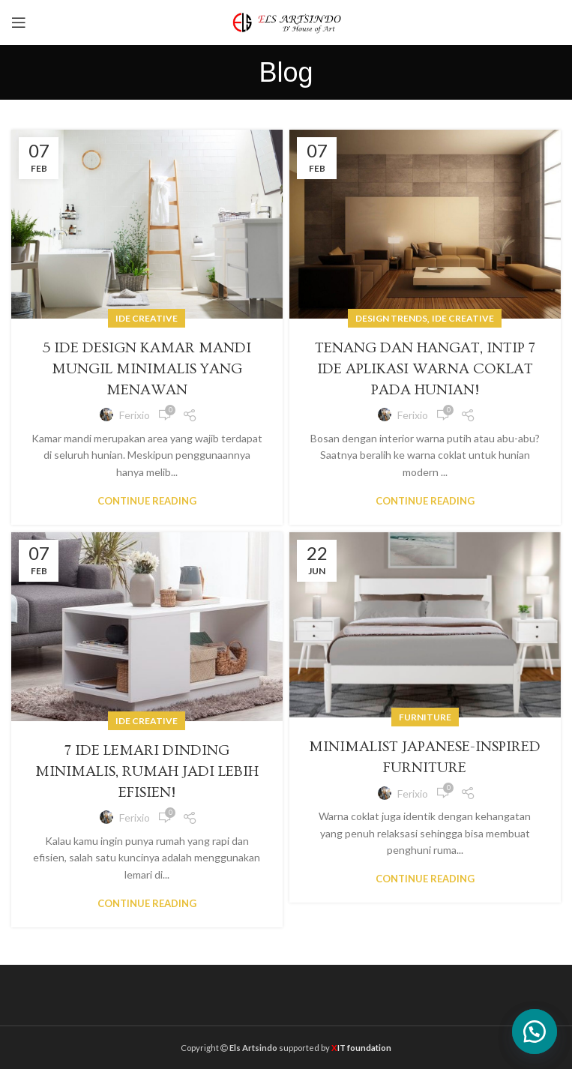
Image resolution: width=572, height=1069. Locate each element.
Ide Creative (146, 318)
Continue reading (146, 501)
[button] (534, 1031)
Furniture (425, 717)
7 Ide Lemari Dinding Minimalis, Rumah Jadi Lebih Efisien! (147, 771)
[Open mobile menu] (19, 22)
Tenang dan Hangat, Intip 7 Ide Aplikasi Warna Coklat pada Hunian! (425, 369)
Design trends (391, 318)
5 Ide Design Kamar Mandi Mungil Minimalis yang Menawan (146, 369)
